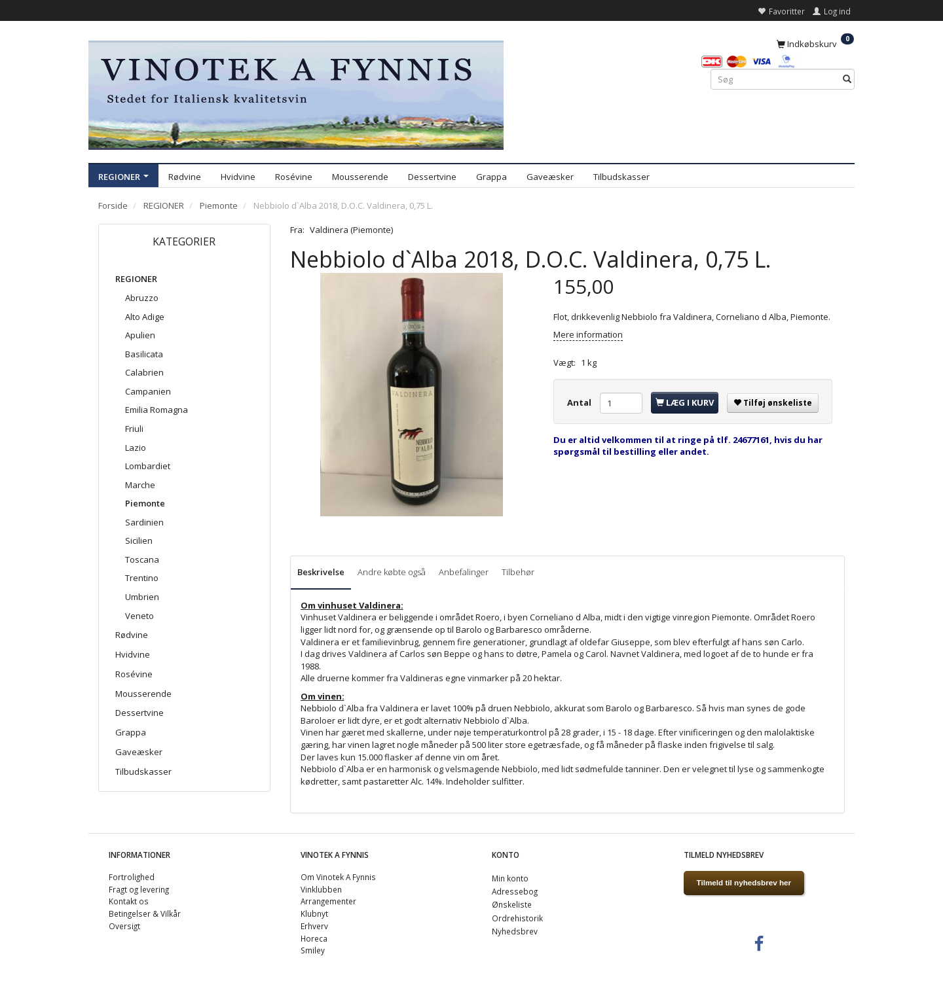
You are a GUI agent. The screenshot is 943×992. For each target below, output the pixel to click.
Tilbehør (518, 572)
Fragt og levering (139, 889)
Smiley (313, 950)
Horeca (314, 938)
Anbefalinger (464, 572)
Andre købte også (392, 572)
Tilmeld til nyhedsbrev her (744, 882)
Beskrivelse (320, 572)
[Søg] (847, 79)
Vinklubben (321, 889)
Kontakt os (129, 901)
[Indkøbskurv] (815, 43)
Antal (580, 402)
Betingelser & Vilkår (145, 913)
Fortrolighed (132, 877)
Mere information (588, 334)
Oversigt (124, 926)
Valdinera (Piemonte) (351, 230)
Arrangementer (328, 901)
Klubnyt (314, 913)
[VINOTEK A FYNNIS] (296, 93)
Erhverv (314, 926)
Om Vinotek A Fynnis (338, 877)
